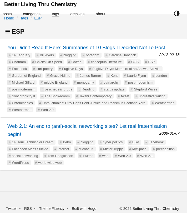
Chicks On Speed (48, 62)
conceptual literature (106, 62)
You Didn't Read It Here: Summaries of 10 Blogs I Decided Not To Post (86, 47)
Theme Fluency (52, 208)
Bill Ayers (47, 55)
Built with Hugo (84, 208)
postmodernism (23, 89)
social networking (25, 156)
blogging (69, 55)
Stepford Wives (145, 89)
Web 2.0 (47, 110)
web (105, 156)
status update (114, 89)
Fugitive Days (72, 69)
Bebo (67, 142)
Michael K (86, 149)
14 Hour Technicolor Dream (32, 142)
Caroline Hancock (122, 55)
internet (63, 149)
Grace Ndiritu (60, 76)
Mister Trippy (113, 149)
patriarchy (111, 82)
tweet (125, 96)
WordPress (20, 163)
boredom (92, 55)
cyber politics (113, 142)
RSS (28, 208)
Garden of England (26, 76)
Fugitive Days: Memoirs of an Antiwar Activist (126, 69)
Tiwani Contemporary (95, 96)
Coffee (77, 62)
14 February (21, 55)
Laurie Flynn (136, 76)
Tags (24, 18)
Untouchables (22, 103)
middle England (56, 82)
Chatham (19, 62)
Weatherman (164, 103)
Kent (114, 76)
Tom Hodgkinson (60, 156)
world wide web (50, 163)
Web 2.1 (146, 156)
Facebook (19, 69)
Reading (88, 89)
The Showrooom (57, 96)
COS (135, 62)
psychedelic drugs (58, 89)
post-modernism (140, 82)
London (161, 76)
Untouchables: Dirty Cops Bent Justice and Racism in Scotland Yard (93, 103)
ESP (38, 18)
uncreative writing (152, 96)
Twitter (88, 156)
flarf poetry (45, 69)
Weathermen (21, 110)
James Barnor (90, 76)
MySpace (139, 149)
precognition (165, 149)
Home (9, 18)
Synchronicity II (23, 96)
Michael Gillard (23, 82)
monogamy (85, 82)
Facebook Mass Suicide (30, 149)
